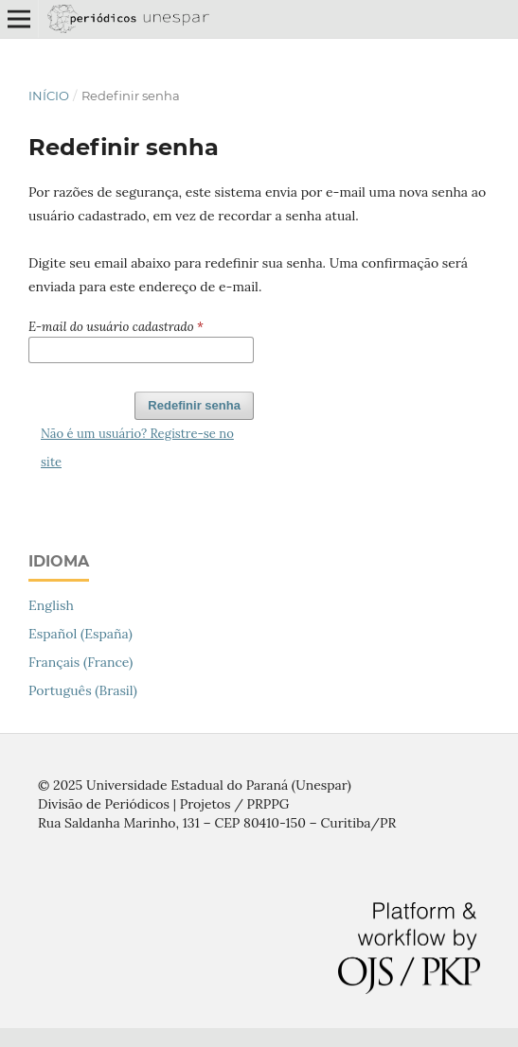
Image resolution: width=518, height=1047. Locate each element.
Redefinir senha (194, 405)
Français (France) (80, 662)
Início (48, 95)
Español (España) (80, 633)
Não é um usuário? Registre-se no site (137, 448)
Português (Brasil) (82, 690)
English (51, 605)
